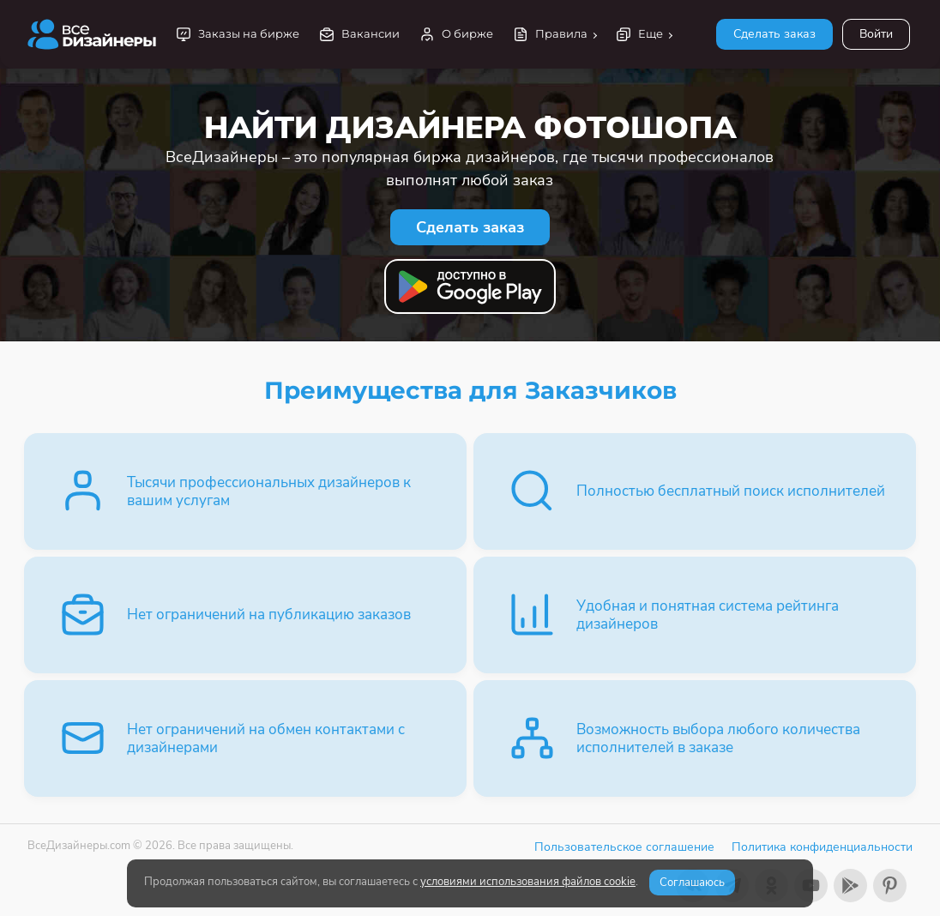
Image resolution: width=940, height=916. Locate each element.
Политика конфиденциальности (822, 847)
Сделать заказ (774, 34)
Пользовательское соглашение (624, 847)
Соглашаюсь (692, 882)
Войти (876, 34)
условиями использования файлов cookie (528, 881)
